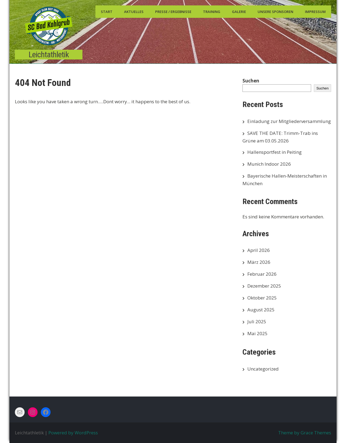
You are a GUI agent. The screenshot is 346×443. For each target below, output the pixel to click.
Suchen (250, 81)
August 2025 (261, 310)
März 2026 (258, 262)
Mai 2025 (257, 333)
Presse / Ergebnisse (173, 11)
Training (211, 11)
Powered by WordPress (73, 432)
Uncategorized (263, 369)
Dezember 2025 (264, 286)
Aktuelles (134, 11)
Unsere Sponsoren (275, 11)
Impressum (315, 11)
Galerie (239, 11)
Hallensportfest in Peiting (274, 152)
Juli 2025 (256, 321)
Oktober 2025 (262, 298)
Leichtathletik (49, 54)
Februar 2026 (262, 274)
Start (106, 11)
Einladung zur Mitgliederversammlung (289, 121)
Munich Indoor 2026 (269, 164)
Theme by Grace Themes (304, 432)
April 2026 (258, 250)
